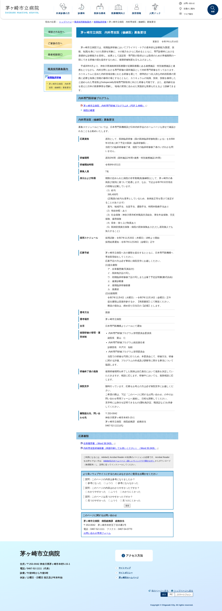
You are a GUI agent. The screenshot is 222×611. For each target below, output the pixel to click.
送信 (127, 506)
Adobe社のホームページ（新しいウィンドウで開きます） (129, 461)
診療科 (81, 13)
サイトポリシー (126, 573)
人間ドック (155, 13)
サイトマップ (125, 568)
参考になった (94, 483)
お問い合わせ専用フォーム (97, 533)
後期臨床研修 (100, 22)
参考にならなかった (128, 483)
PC (171, 594)
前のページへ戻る (159, 591)
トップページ (65, 22)
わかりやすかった (97, 492)
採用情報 (136, 13)
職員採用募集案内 (82, 22)
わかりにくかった (131, 492)
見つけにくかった (131, 500)
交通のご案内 (189, 9)
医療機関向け (118, 13)
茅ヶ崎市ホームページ (129, 577)
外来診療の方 (63, 13)
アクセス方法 (134, 555)
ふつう (109, 483)
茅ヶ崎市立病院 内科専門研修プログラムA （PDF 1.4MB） (115, 105)
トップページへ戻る (183, 591)
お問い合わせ (189, 3)
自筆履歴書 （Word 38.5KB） (99, 443)
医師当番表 (99, 13)
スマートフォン (184, 594)
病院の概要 (89, 110)
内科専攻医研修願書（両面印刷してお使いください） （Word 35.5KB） (121, 448)
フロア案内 (188, 14)
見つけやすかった (97, 500)
